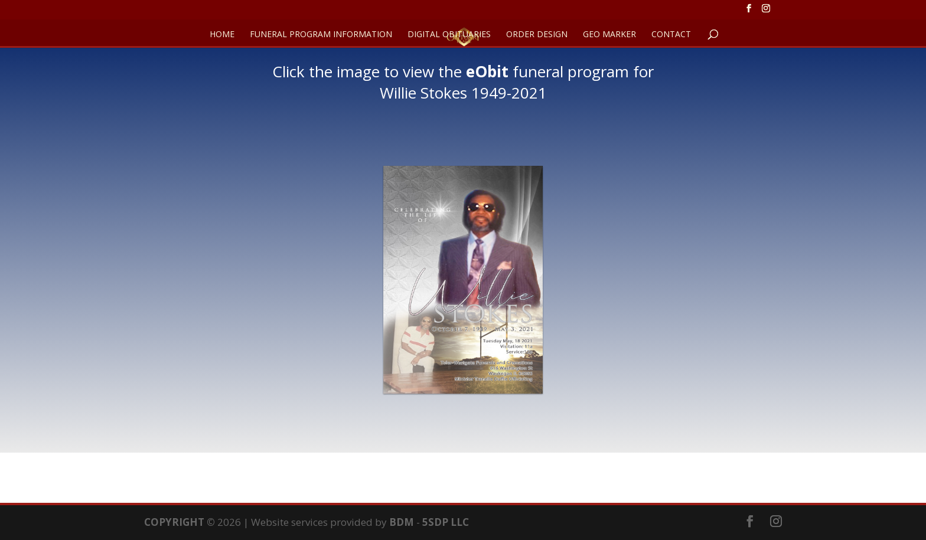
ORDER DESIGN (537, 35)
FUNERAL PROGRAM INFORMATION (321, 35)
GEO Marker (609, 35)
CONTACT (671, 35)
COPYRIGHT (174, 522)
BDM (401, 522)
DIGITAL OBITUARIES (449, 35)
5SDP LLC (445, 522)
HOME (222, 35)
